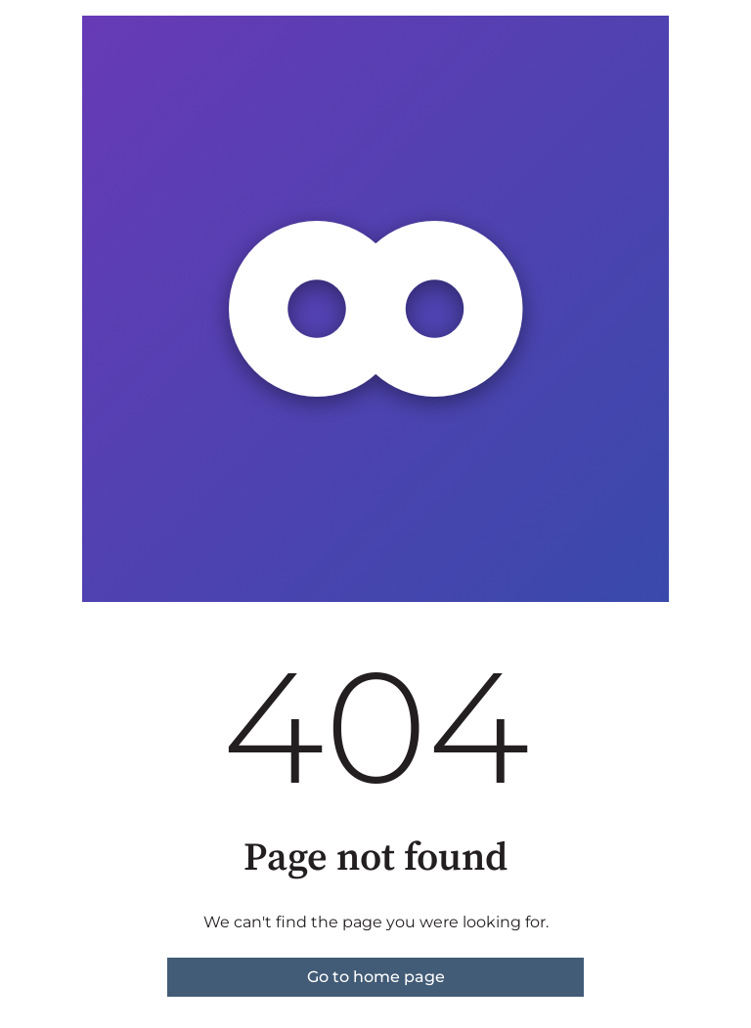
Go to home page (376, 976)
